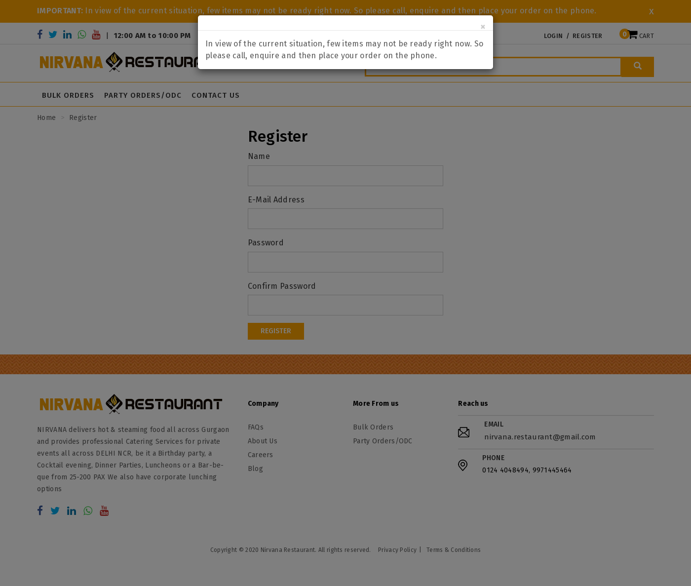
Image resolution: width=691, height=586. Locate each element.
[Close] (483, 27)
